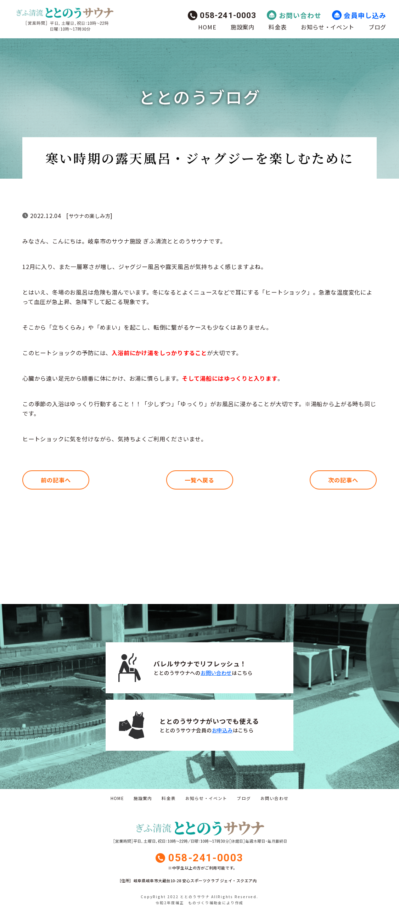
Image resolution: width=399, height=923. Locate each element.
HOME (207, 27)
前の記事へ (56, 480)
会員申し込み (365, 15)
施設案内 (242, 27)
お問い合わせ (300, 15)
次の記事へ (343, 480)
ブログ (377, 27)
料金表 (277, 27)
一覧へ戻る (199, 480)
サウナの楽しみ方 (90, 215)
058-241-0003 (228, 15)
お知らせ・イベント (327, 27)
